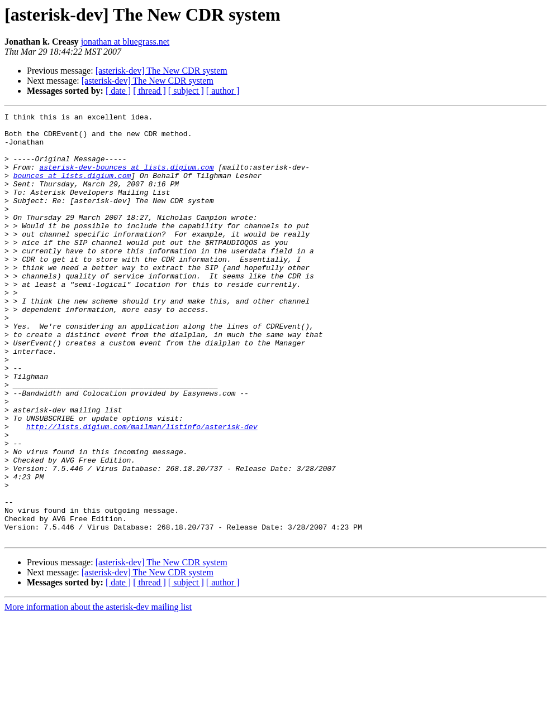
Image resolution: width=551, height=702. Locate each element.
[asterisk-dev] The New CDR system (161, 70)
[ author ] (223, 90)
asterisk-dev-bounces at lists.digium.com (126, 179)
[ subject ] (186, 90)
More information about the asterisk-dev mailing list (98, 692)
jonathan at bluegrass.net (125, 41)
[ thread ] (149, 90)
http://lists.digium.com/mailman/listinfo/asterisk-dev (141, 490)
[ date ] (118, 90)
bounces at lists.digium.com (72, 189)
